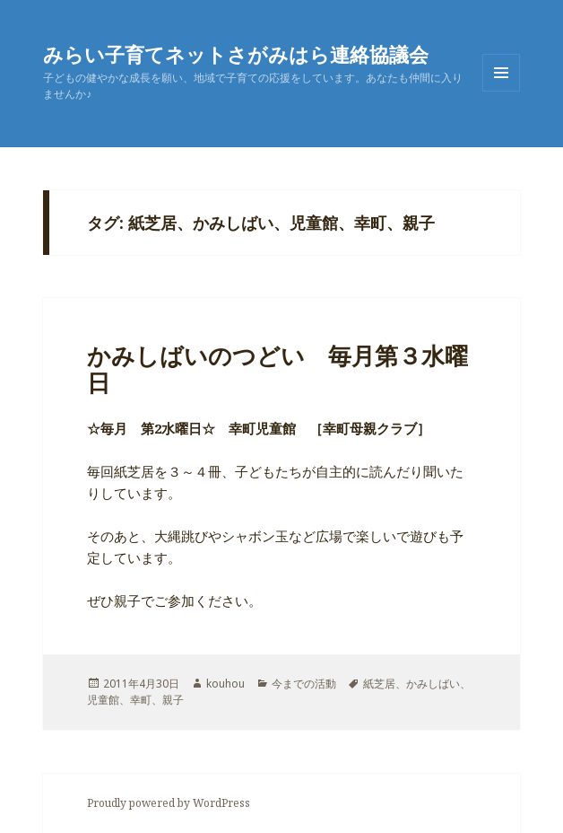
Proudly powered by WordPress (168, 803)
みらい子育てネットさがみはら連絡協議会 (236, 53)
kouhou (225, 683)
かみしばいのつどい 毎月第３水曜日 (277, 369)
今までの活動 (304, 683)
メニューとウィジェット (501, 91)
